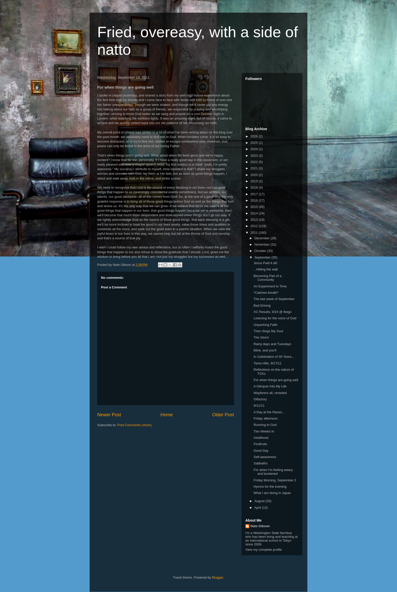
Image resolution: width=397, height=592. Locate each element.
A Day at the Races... (268, 412)
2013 (254, 220)
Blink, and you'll (264, 350)
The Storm (261, 337)
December (262, 238)
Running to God (264, 425)
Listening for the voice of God (274, 318)
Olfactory (260, 399)
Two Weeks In (263, 431)
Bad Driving (261, 305)
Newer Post (109, 414)
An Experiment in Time (270, 286)
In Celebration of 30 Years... (273, 357)
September (262, 257)
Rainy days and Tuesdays (272, 344)
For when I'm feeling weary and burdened (273, 472)
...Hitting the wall (265, 269)
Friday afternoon (265, 418)
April (258, 507)
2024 (254, 149)
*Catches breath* (265, 292)
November (262, 244)
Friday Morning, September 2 (274, 480)
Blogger (217, 577)
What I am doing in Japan (272, 493)
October (260, 251)
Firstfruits (260, 444)
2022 (254, 162)
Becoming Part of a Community (267, 278)
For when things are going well (275, 380)
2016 (254, 200)
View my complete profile (263, 549)
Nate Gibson (260, 526)
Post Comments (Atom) (134, 425)
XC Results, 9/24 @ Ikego (272, 312)
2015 (254, 207)
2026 (254, 136)
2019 (254, 181)
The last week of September (273, 299)
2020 (254, 175)
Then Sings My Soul (268, 331)
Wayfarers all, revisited (270, 393)
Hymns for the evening (269, 486)
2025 (254, 143)
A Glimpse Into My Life (269, 386)
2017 (254, 194)
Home (167, 414)
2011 (254, 232)
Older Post (223, 414)
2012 (254, 226)
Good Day (260, 450)
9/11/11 (258, 405)
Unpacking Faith (265, 325)
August (260, 501)
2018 (254, 187)
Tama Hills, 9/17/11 (267, 363)
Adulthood (260, 438)
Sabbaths (260, 463)
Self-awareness (264, 457)
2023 (254, 155)
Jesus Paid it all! (265, 263)
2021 (254, 168)
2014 (254, 213)
